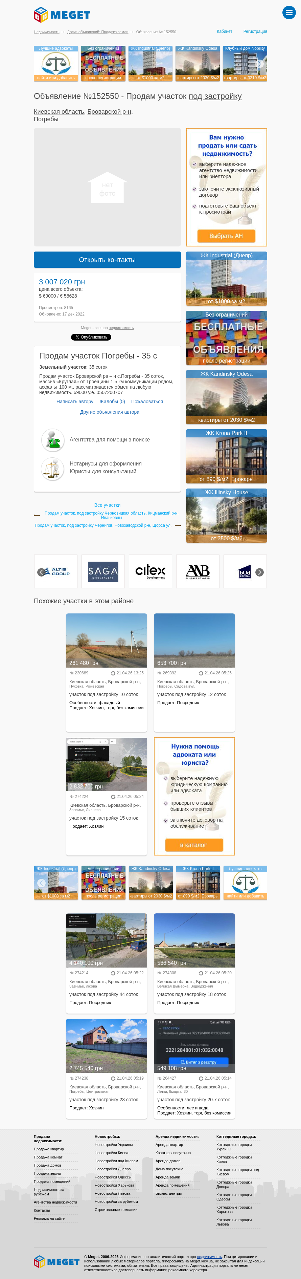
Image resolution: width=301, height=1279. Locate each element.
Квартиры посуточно (173, 1153)
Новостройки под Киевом (116, 1161)
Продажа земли (47, 1173)
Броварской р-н (109, 111)
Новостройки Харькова (114, 1185)
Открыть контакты (107, 259)
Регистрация (255, 31)
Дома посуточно (169, 1169)
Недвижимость (47, 32)
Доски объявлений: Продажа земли (98, 32)
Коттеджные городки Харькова (234, 1209)
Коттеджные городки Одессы (234, 1197)
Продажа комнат (48, 1157)
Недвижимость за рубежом (49, 1192)
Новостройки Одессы (113, 1177)
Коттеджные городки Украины (234, 1147)
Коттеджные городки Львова (234, 1222)
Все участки (107, 505)
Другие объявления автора (109, 412)
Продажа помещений (52, 1181)
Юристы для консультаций (103, 471)
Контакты (42, 1210)
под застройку (215, 96)
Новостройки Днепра (113, 1169)
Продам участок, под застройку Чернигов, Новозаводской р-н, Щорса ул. (103, 525)
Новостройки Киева (111, 1153)
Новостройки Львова (112, 1193)
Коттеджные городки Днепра (234, 1184)
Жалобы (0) (112, 401)
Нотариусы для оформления (106, 464)
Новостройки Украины (114, 1145)
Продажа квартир (49, 1149)
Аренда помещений (172, 1185)
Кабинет (224, 31)
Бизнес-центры (169, 1193)
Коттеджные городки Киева (234, 1159)
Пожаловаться (147, 401)
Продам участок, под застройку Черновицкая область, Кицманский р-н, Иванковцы (112, 515)
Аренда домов (168, 1161)
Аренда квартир (169, 1145)
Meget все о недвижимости (57, 1261)
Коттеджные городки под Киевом (237, 1172)
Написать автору (74, 401)
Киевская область (59, 111)
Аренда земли (168, 1177)
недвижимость (121, 328)
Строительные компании (116, 1210)
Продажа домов (47, 1165)
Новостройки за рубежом (116, 1201)
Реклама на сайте (49, 1218)
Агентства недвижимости (55, 1202)
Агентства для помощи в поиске (110, 439)
